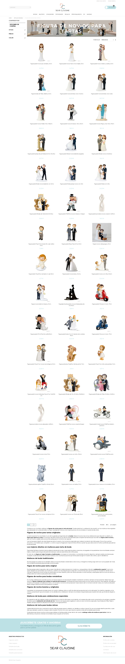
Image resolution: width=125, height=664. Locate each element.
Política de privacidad (109, 644)
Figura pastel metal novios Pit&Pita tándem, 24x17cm (102, 425)
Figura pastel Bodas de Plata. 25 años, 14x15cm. (102, 395)
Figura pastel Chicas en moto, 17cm (102, 304)
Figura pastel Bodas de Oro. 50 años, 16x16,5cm (72, 395)
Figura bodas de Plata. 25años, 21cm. (41, 94)
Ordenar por (96, 40)
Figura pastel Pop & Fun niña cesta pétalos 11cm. (101, 365)
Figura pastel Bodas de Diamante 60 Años (41, 214)
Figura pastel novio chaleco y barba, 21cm (101, 64)
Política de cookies (108, 640)
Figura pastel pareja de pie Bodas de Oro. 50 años (41, 154)
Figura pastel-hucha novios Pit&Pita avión (101, 455)
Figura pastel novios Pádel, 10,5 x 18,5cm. (41, 124)
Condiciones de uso (109, 647)
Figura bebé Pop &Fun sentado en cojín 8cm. (41, 274)
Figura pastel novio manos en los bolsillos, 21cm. (102, 485)
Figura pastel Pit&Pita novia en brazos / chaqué (72, 214)
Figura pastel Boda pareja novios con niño (71, 184)
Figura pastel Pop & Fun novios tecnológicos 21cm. (41, 365)
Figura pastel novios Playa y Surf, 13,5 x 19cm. (101, 124)
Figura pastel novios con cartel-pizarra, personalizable (101, 515)
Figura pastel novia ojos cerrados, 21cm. (41, 64)
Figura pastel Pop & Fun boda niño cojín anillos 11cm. (41, 245)
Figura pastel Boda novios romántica (102, 154)
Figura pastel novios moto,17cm (41, 455)
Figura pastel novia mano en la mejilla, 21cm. (71, 64)
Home (10, 18)
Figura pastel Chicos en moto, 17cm (102, 334)
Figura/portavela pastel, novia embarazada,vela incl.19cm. (71, 305)
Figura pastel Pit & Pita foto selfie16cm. (41, 334)
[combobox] (20, 7)
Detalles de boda (18, 18)
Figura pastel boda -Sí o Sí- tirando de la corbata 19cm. (71, 335)
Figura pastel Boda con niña (102, 184)
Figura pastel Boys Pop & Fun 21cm (71, 244)
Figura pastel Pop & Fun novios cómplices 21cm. (41, 515)
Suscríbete (84, 626)
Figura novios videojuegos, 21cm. (102, 244)
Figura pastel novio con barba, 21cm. (72, 485)
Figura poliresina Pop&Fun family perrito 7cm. (71, 365)
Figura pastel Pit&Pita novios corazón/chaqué (71, 425)
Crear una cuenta (101, 1)
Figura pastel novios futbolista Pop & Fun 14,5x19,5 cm (41, 395)
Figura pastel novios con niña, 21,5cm (102, 274)
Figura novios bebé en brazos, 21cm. (41, 304)
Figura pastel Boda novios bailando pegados (71, 154)
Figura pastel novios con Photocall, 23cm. (71, 515)
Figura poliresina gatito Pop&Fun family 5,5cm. (41, 485)
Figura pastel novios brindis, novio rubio (102, 94)
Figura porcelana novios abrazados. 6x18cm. (41, 425)
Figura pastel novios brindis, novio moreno (71, 94)
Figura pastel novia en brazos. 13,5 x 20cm (71, 124)
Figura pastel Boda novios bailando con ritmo (41, 184)
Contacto (106, 650)
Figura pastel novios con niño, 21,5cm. (71, 455)
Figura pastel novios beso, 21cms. (71, 274)
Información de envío (109, 653)
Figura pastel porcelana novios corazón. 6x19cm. (102, 214)
